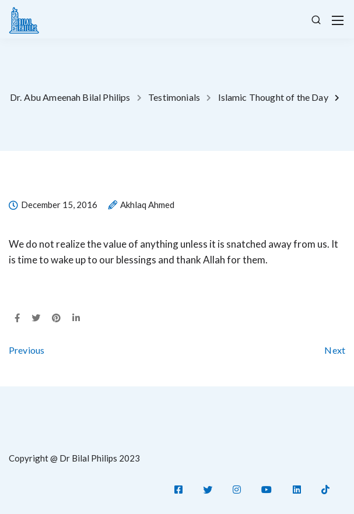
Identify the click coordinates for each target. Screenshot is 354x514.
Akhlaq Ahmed (147, 205)
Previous (26, 349)
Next (334, 349)
